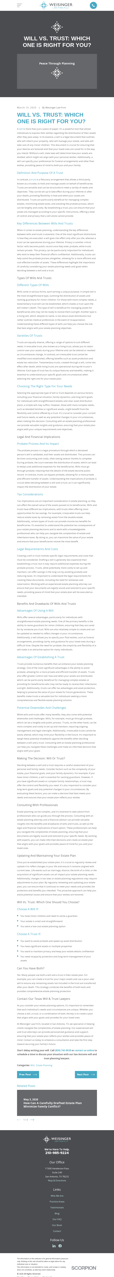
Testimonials (57, 1207)
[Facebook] (60, 1245)
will (21, 128)
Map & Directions (57, 1180)
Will (32, 1065)
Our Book (57, 1225)
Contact (57, 1231)
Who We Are (57, 1195)
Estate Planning (44, 1065)
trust (33, 179)
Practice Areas (57, 1201)
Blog (57, 1213)
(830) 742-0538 (63, 1050)
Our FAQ (57, 1219)
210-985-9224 (57, 1152)
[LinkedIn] (54, 1245)
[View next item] (32, 1120)
